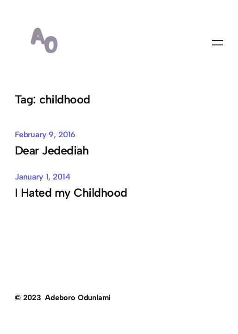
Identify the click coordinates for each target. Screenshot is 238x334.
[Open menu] (217, 42)
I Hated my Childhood (71, 192)
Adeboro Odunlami (78, 297)
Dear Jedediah (51, 150)
